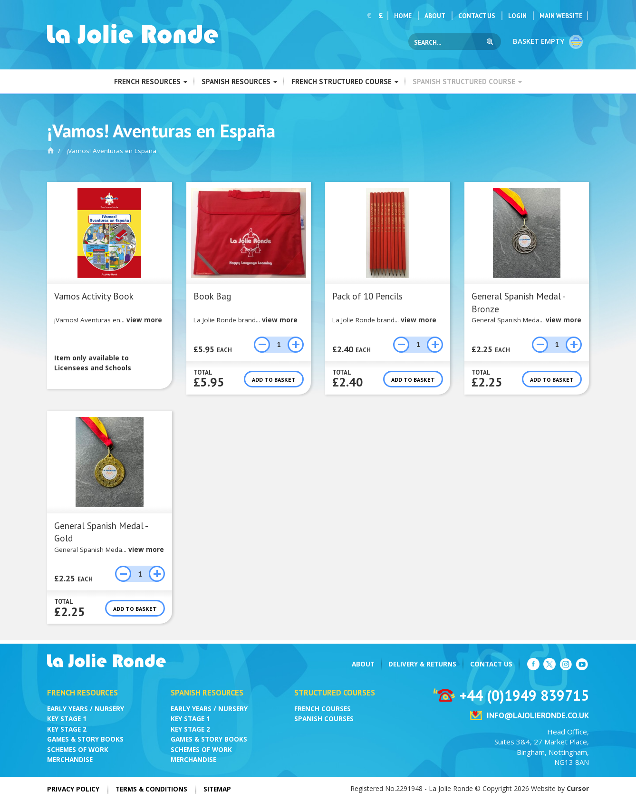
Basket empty (548, 41)
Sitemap (217, 789)
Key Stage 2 (67, 729)
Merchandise (70, 759)
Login (517, 15)
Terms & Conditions (151, 789)
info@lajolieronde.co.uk (538, 715)
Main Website (561, 15)
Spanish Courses (324, 718)
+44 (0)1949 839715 (524, 695)
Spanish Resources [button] (239, 81)
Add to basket (274, 379)
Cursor (578, 788)
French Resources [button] (150, 81)
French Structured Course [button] (344, 81)
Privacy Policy (73, 789)
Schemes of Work (77, 749)
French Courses (322, 708)
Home (403, 15)
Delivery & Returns (422, 664)
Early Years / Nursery (85, 708)
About (434, 15)
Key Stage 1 (67, 718)
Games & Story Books (85, 739)
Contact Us (476, 15)
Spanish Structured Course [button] (467, 81)
